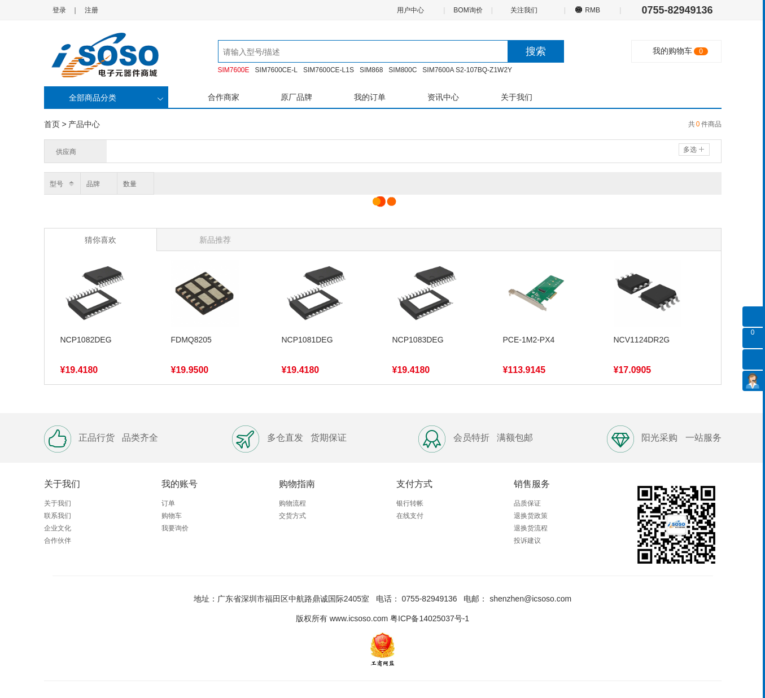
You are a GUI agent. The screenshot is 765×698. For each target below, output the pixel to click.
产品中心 (84, 124)
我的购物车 (672, 50)
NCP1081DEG (307, 339)
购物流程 (292, 503)
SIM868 (371, 70)
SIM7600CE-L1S (328, 70)
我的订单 (370, 97)
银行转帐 (409, 503)
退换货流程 (531, 528)
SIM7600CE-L (276, 70)
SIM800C (402, 70)
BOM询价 (467, 10)
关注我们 (524, 9)
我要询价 (175, 528)
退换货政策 (531, 516)
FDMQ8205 (191, 339)
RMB (592, 9)
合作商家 (223, 97)
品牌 (93, 184)
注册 (91, 10)
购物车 (171, 516)
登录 (59, 10)
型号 (56, 184)
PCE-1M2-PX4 (529, 339)
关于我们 (516, 97)
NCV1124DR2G (642, 339)
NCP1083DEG (418, 339)
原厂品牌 (296, 97)
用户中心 (410, 10)
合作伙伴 (57, 541)
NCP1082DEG (86, 339)
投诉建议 (527, 541)
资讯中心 (443, 97)
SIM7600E (234, 70)
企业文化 (57, 528)
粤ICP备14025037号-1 (429, 618)
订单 (168, 503)
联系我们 (57, 516)
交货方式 (292, 516)
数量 (130, 184)
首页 (52, 124)
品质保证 (527, 503)
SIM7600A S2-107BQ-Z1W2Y (467, 70)
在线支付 (409, 516)
